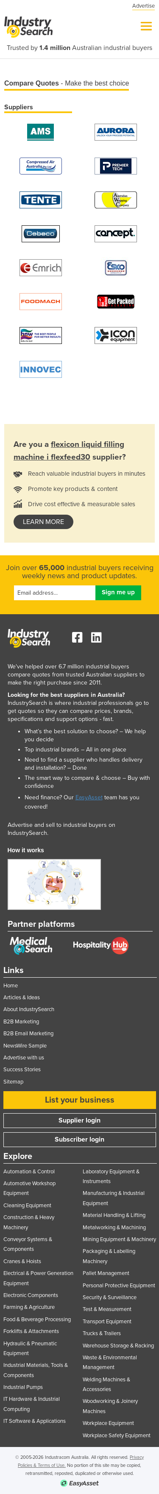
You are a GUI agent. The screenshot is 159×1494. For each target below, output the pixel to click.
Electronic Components (30, 1295)
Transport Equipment (107, 1321)
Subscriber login (79, 1139)
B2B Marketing (21, 1021)
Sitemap (13, 1081)
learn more (43, 522)
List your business (79, 1100)
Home (10, 985)
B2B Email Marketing (28, 1033)
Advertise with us (23, 1057)
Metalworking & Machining (114, 1227)
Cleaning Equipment (27, 1205)
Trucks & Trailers (102, 1333)
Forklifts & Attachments (31, 1331)
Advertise (143, 6)
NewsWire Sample (25, 1045)
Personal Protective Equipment (119, 1285)
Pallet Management (106, 1273)
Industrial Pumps (23, 1387)
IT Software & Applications (34, 1421)
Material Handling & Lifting (114, 1215)
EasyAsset (89, 797)
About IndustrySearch (28, 1009)
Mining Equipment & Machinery (119, 1239)
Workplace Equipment (108, 1423)
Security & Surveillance (110, 1297)
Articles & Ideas (21, 997)
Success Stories (22, 1069)
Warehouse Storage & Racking (118, 1345)
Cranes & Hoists (22, 1261)
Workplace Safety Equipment (117, 1435)
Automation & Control (29, 1171)
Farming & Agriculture (29, 1307)
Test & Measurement (107, 1309)
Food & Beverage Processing (37, 1319)
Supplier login (79, 1120)
